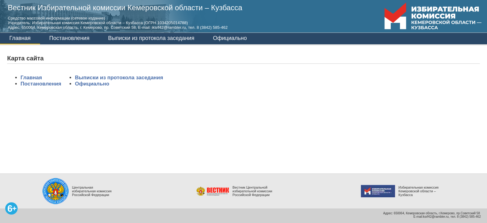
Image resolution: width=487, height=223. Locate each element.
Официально (230, 38)
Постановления (69, 38)
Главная (20, 38)
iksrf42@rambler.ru (169, 27)
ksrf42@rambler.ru (435, 216)
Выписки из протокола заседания (151, 38)
